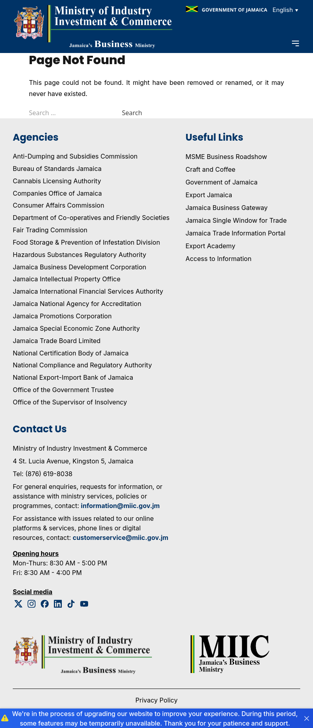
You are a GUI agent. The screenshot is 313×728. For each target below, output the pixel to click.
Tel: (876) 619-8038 (43, 474)
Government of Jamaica (221, 182)
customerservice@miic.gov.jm (120, 538)
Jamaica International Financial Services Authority (88, 291)
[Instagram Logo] (32, 604)
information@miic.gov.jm (120, 506)
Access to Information (218, 259)
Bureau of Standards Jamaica (57, 169)
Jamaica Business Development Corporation (79, 267)
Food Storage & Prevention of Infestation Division (86, 242)
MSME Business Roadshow (226, 157)
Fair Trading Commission (50, 230)
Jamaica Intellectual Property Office (66, 279)
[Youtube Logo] (84, 604)
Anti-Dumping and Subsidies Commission (75, 156)
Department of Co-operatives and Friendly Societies (91, 218)
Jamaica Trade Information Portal (235, 233)
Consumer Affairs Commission (58, 205)
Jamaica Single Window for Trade (236, 220)
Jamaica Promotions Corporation (62, 316)
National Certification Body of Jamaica (70, 353)
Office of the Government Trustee (63, 390)
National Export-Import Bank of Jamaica (73, 377)
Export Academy (210, 246)
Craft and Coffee (210, 169)
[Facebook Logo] (45, 604)
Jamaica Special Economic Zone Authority (76, 328)
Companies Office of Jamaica (57, 193)
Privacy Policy (157, 700)
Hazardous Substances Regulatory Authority (79, 255)
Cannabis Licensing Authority (57, 181)
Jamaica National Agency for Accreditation (77, 304)
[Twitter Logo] (18, 604)
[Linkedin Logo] (58, 604)
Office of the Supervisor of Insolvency (70, 402)
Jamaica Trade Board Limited (56, 341)
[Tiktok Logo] (71, 604)
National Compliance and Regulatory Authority (82, 365)
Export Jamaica (208, 195)
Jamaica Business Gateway (226, 208)
